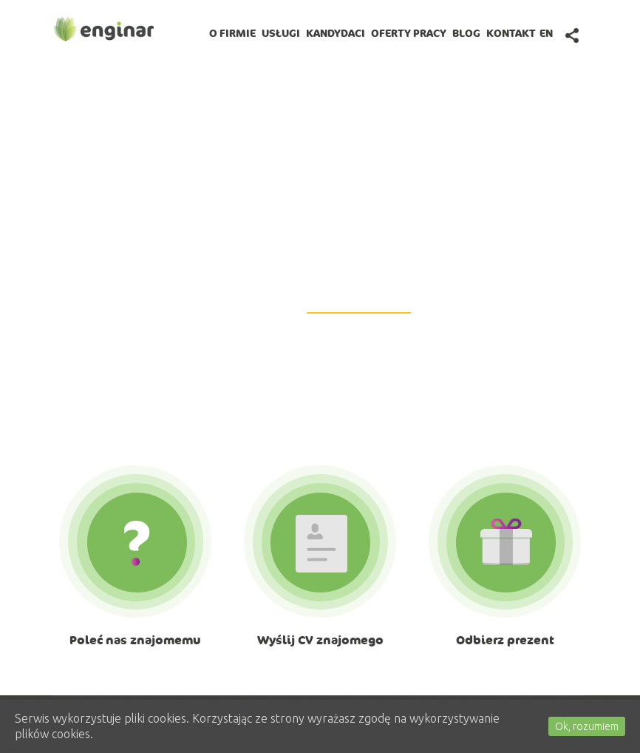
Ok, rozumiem (587, 726)
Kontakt (511, 33)
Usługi (281, 33)
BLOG (466, 33)
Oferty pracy (408, 33)
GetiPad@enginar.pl (359, 304)
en (546, 33)
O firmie (232, 33)
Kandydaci (335, 33)
